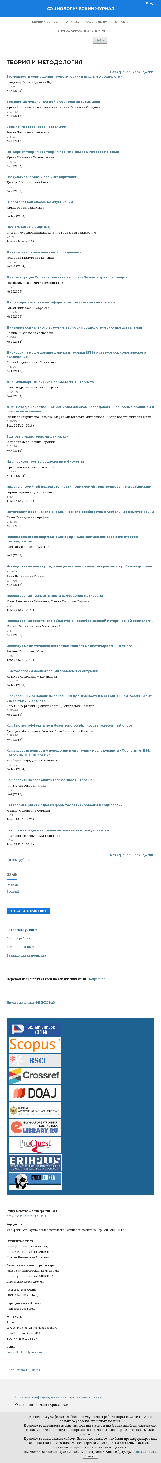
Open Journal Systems (23, 1370)
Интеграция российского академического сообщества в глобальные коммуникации (80, 512)
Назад (115, 72)
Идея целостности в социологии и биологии (45, 462)
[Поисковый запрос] (73, 40)
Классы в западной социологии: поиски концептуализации (58, 830)
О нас (120, 22)
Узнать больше (145, 1451)
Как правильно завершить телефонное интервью (49, 780)
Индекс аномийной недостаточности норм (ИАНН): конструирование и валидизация (80, 487)
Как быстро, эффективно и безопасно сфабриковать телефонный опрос (70, 725)
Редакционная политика (26, 955)
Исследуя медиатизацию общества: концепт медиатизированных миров (70, 646)
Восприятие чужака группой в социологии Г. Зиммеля (53, 102)
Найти (100, 40)
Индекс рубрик (18, 859)
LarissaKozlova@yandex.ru (24, 1352)
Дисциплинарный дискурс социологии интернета (50, 382)
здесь (95, 1434)
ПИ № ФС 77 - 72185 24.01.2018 (27, 1216)
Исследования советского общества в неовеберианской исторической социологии (80, 621)
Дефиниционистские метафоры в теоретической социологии (61, 302)
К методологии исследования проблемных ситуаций (52, 671)
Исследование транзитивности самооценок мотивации (55, 596)
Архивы (73, 22)
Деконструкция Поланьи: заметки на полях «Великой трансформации (67, 277)
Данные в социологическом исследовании (44, 252)
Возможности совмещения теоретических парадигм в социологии (64, 77)
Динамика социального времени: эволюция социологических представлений (74, 327)
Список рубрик (18, 938)
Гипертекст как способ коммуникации (40, 202)
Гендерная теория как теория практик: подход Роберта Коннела (63, 152)
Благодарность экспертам (82, 30)
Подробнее (96, 979)
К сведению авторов (23, 947)
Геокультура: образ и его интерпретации (42, 177)
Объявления (97, 22)
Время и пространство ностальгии (36, 127)
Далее (147, 72)
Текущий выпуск (45, 22)
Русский (13, 891)
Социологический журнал (80, 8)
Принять (90, 1456)
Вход (150, 3)
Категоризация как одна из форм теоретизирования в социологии (65, 805)
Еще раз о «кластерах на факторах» (37, 436)
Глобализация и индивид (28, 227)
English (12, 885)
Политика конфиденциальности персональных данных (59, 1397)
